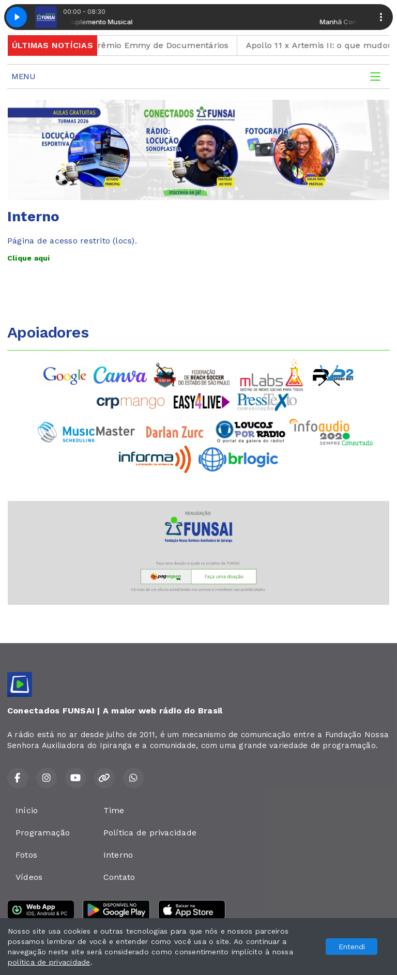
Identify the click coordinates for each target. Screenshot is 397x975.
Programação (43, 832)
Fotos (26, 855)
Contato (119, 877)
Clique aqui (28, 258)
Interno (118, 855)
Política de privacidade (150, 832)
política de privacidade (49, 962)
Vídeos (29, 877)
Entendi (352, 946)
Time (114, 810)
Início (27, 810)
